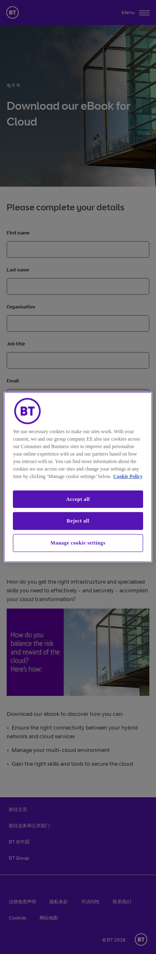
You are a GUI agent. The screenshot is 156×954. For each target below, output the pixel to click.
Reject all (78, 521)
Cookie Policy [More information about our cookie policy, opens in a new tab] (127, 476)
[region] (78, 477)
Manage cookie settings (78, 543)
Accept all (78, 499)
